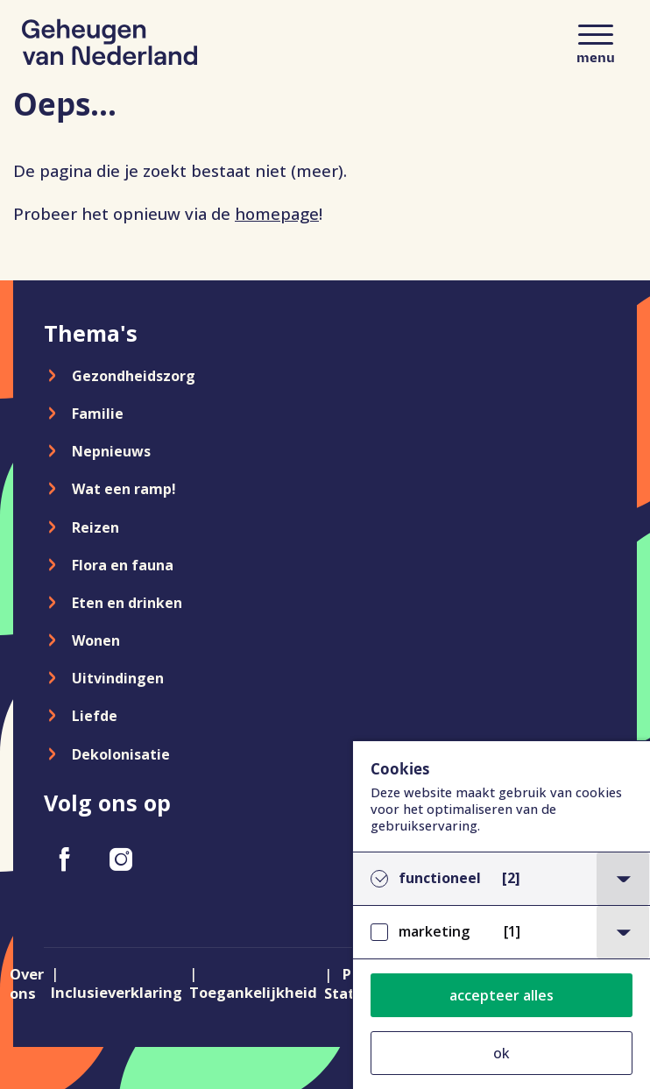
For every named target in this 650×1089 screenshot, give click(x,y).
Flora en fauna (122, 565)
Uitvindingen (118, 678)
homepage (277, 213)
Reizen (95, 527)
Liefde (94, 715)
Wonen (96, 640)
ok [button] (501, 1053)
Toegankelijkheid (253, 992)
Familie (98, 413)
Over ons (27, 983)
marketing (459, 931)
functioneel (459, 878)
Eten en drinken (127, 602)
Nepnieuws (111, 451)
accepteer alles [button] (501, 995)
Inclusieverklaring (116, 992)
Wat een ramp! (124, 489)
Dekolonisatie (121, 754)
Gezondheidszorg (133, 375)
